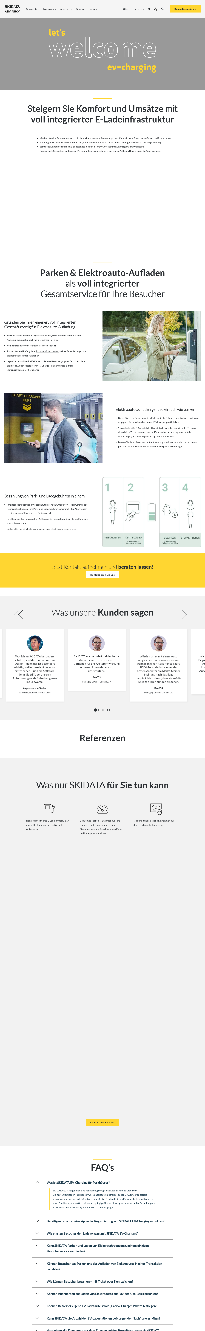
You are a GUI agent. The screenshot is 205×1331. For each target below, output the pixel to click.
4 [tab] (107, 710)
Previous (18, 615)
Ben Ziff (102, 678)
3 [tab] (104, 710)
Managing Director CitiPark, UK (102, 683)
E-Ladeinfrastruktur (47, 351)
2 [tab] (100, 710)
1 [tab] (95, 709)
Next (187, 615)
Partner (93, 8)
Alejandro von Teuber (39, 683)
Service (80, 8)
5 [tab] (111, 710)
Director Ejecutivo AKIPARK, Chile (39, 687)
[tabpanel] (102, 665)
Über (126, 8)
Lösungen (49, 9)
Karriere (138, 9)
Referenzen (65, 8)
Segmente (32, 9)
